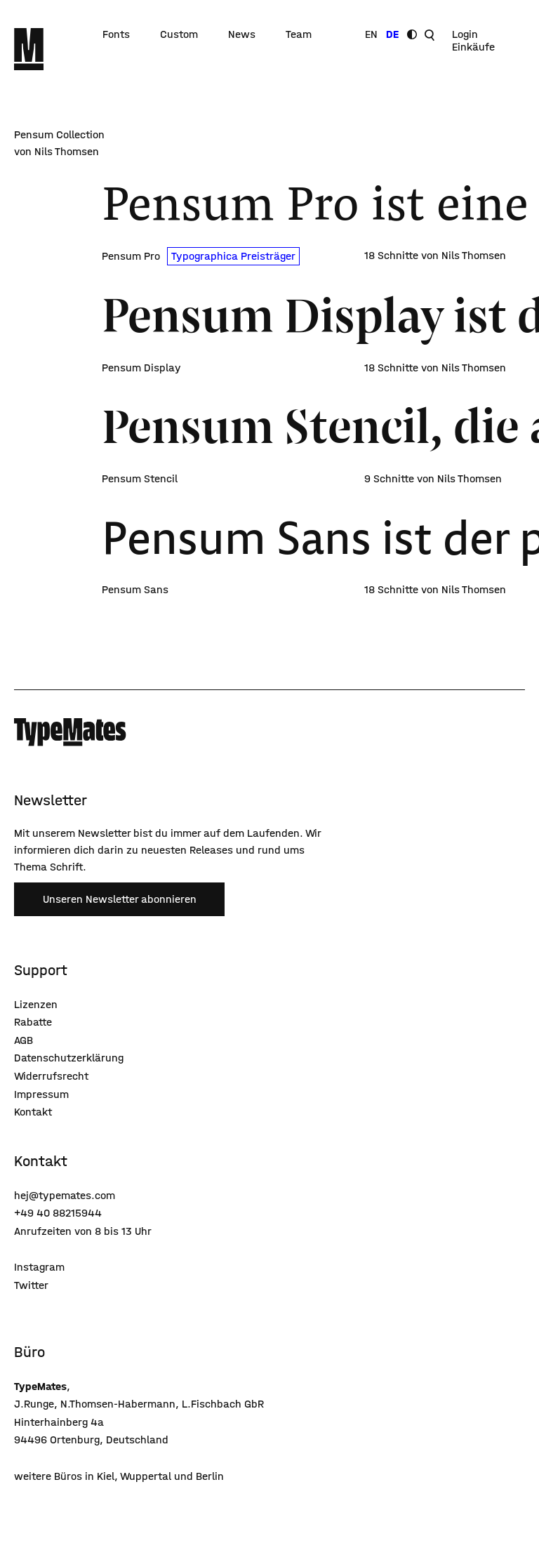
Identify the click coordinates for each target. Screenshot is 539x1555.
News (241, 34)
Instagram (39, 1266)
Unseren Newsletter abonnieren (120, 899)
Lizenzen (36, 1004)
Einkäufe (473, 47)
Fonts (116, 34)
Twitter (31, 1285)
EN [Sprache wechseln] (371, 34)
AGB (23, 1040)
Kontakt (33, 1111)
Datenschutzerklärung (69, 1057)
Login (465, 34)
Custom (179, 34)
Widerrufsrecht (51, 1076)
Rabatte (33, 1021)
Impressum (41, 1094)
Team (299, 34)
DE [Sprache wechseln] (392, 34)
